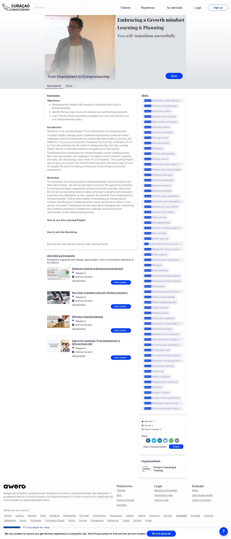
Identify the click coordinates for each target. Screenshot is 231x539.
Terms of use (161, 500)
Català (126, 520)
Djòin (174, 76)
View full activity (79, 281)
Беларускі (113, 520)
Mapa (195, 490)
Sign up (218, 7)
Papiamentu (97, 520)
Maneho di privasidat (165, 490)
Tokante (125, 7)
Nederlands (69, 515)
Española (55, 515)
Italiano (130, 515)
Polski (148, 520)
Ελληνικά (154, 515)
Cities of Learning (201, 500)
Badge (69, 85)
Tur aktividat (174, 7)
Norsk (72, 520)
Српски (83, 520)
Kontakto (122, 505)
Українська (115, 515)
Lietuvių (20, 515)
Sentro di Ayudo (125, 500)
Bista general (54, 85)
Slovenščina (99, 515)
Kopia (176, 446)
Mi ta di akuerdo (161, 533)
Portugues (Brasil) (55, 520)
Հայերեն (181, 515)
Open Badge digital (202, 495)
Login (197, 7)
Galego (142, 515)
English (8, 515)
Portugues (36, 520)
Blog (119, 495)
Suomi (23, 520)
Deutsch (32, 515)
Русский (84, 515)
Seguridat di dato (163, 495)
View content (121, 282)
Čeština (137, 520)
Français (208, 515)
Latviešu (167, 515)
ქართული (10, 520)
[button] (148, 440)
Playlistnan (148, 7)
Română (195, 515)
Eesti (43, 515)
